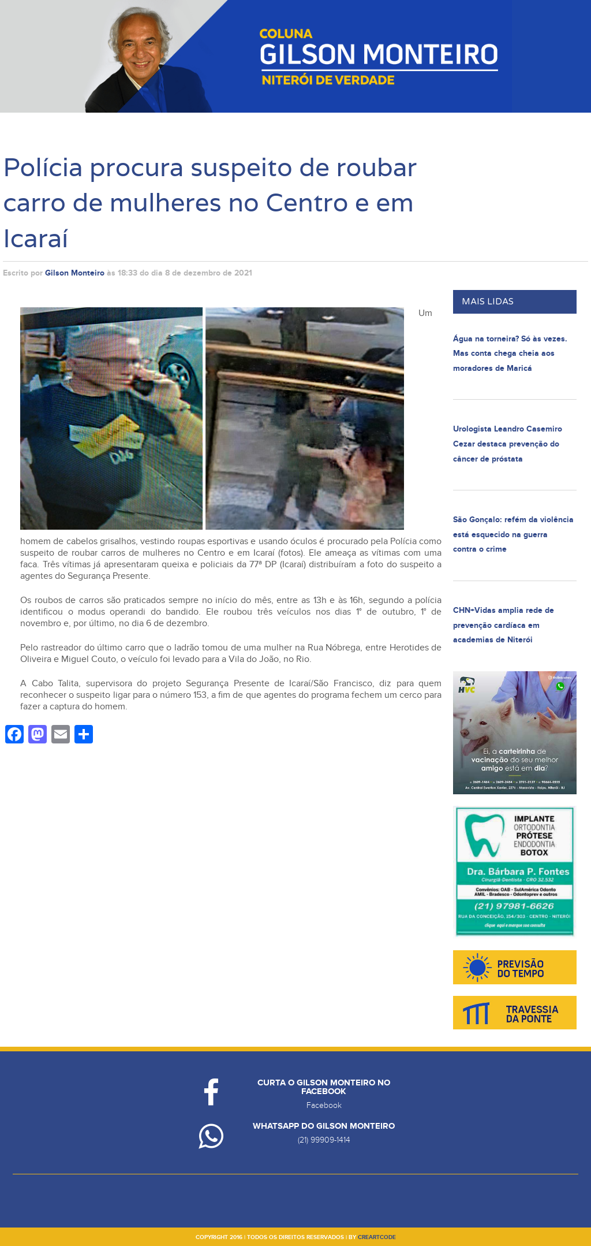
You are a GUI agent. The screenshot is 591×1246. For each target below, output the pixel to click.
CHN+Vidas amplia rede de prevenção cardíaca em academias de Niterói (503, 625)
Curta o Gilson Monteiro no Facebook (323, 1087)
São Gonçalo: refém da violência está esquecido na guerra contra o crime (513, 534)
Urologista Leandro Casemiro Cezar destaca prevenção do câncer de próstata (507, 443)
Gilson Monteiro (74, 273)
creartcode (377, 1237)
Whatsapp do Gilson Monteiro (324, 1126)
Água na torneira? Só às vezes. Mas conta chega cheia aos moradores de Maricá (510, 353)
